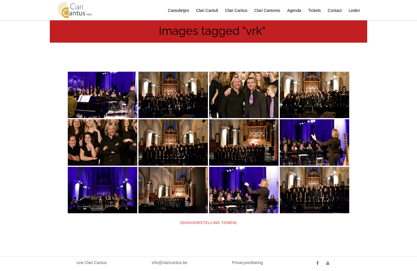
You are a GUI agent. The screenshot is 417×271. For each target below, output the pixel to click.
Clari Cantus (236, 10)
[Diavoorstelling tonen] (208, 223)
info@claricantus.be (169, 262)
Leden (354, 10)
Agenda (294, 10)
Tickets (314, 10)
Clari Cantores (267, 10)
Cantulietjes (178, 10)
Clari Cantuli (207, 10)
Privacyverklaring (247, 262)
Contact (335, 10)
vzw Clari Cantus (91, 262)
